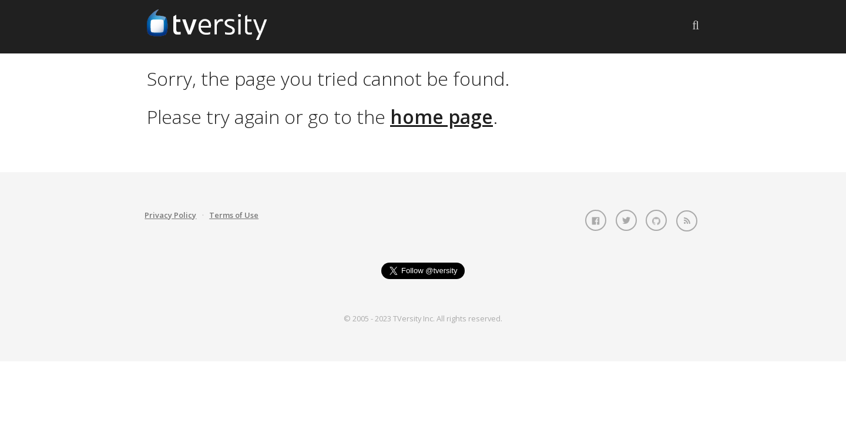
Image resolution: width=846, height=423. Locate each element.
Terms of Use (233, 215)
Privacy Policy (170, 215)
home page (441, 116)
